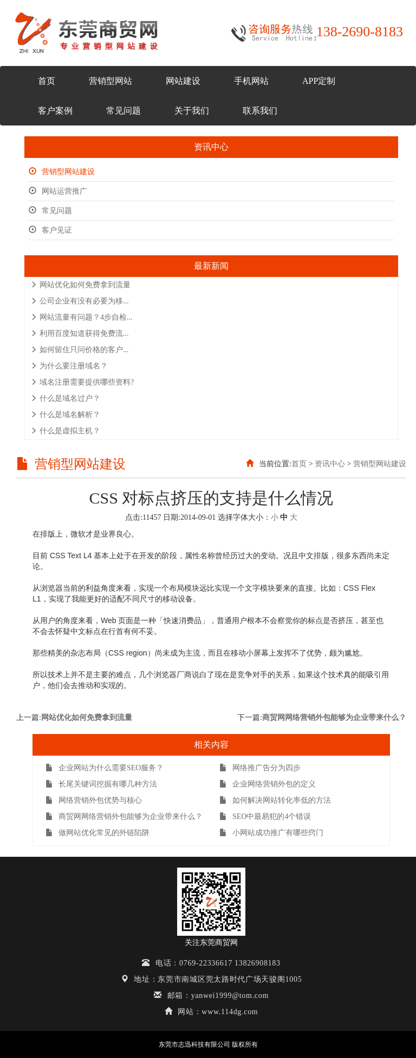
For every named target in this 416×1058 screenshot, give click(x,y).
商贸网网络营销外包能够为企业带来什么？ (334, 717)
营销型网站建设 (62, 172)
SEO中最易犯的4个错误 (265, 816)
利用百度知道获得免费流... (79, 333)
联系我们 (260, 110)
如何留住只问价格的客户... (79, 350)
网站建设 (183, 80)
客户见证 (50, 230)
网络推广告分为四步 (260, 768)
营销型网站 (110, 80)
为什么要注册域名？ (69, 366)
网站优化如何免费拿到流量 (80, 285)
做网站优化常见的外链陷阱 (98, 833)
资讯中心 (330, 464)
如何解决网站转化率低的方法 (275, 800)
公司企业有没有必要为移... (79, 301)
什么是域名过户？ (65, 398)
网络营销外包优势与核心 (94, 800)
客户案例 (55, 110)
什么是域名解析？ (65, 415)
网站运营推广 (58, 191)
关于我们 (191, 110)
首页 (46, 80)
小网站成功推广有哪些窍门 (271, 833)
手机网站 (251, 80)
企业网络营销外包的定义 (267, 784)
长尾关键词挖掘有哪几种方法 (101, 784)
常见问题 (123, 110)
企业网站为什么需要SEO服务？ (105, 768)
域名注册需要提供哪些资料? (82, 382)
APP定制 (318, 80)
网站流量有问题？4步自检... (81, 317)
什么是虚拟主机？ (65, 431)
